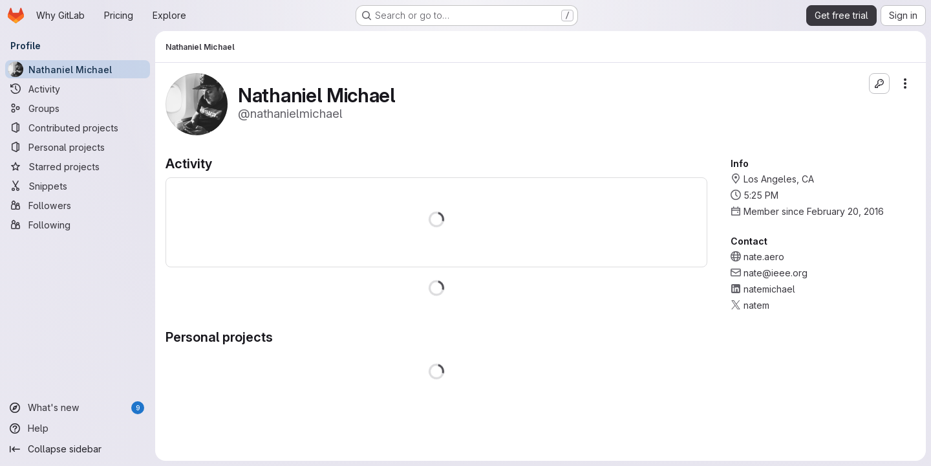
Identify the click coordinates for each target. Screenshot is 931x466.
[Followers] (77, 205)
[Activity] (77, 89)
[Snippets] (77, 186)
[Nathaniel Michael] (77, 69)
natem (756, 305)
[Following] (77, 225)
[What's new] (77, 408)
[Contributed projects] (77, 127)
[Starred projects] (77, 166)
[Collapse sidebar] (77, 449)
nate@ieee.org (776, 272)
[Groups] (77, 108)
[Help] (77, 428)
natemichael (769, 288)
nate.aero (764, 256)
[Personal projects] (77, 147)
